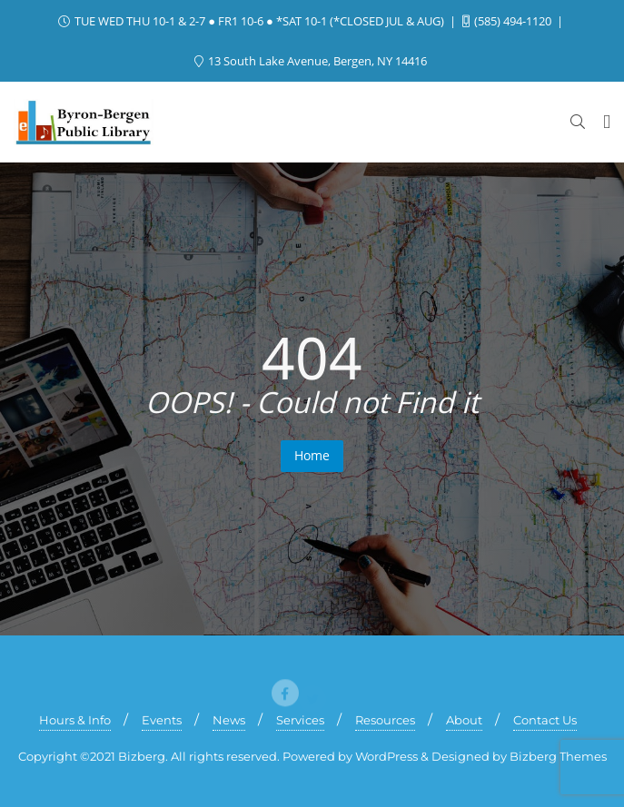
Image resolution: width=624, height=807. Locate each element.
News (229, 720)
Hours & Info (75, 720)
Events (162, 720)
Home (312, 455)
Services (300, 720)
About (464, 720)
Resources (385, 720)
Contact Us (545, 720)
